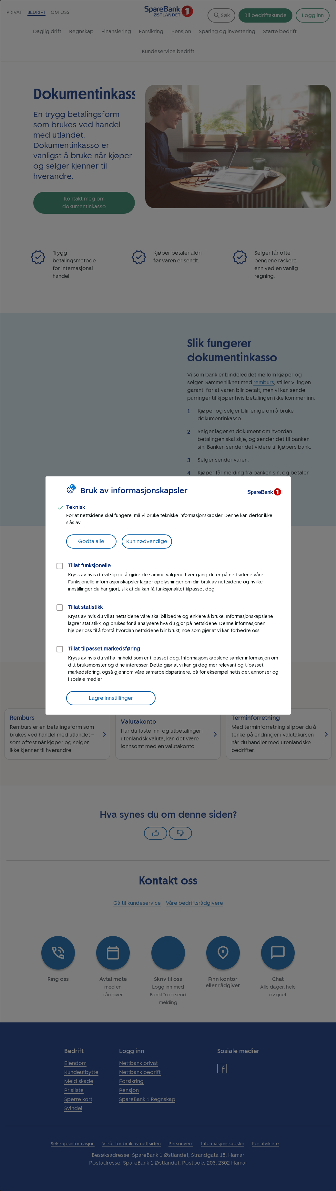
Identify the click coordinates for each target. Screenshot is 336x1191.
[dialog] (168, 595)
